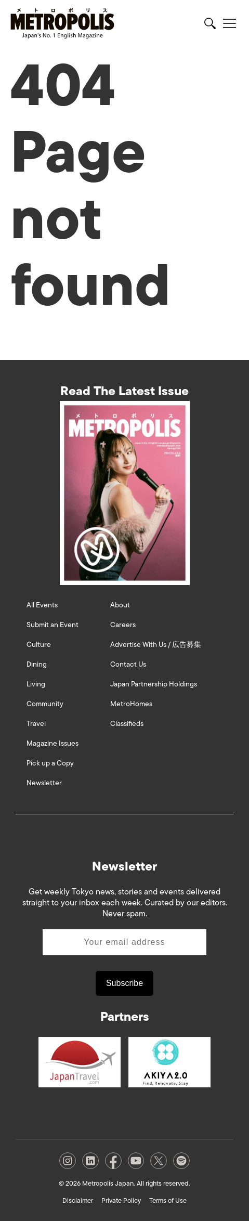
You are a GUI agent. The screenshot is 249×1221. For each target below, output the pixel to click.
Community (45, 704)
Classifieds (126, 724)
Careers (123, 625)
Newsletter (44, 783)
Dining (37, 664)
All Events (42, 605)
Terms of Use (168, 1200)
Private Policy (121, 1200)
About (120, 605)
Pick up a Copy (50, 763)
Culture (39, 645)
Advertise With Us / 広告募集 (155, 645)
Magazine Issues (52, 743)
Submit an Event (52, 625)
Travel (36, 724)
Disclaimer (77, 1200)
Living (36, 684)
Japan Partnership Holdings (153, 684)
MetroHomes (131, 704)
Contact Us (128, 664)
